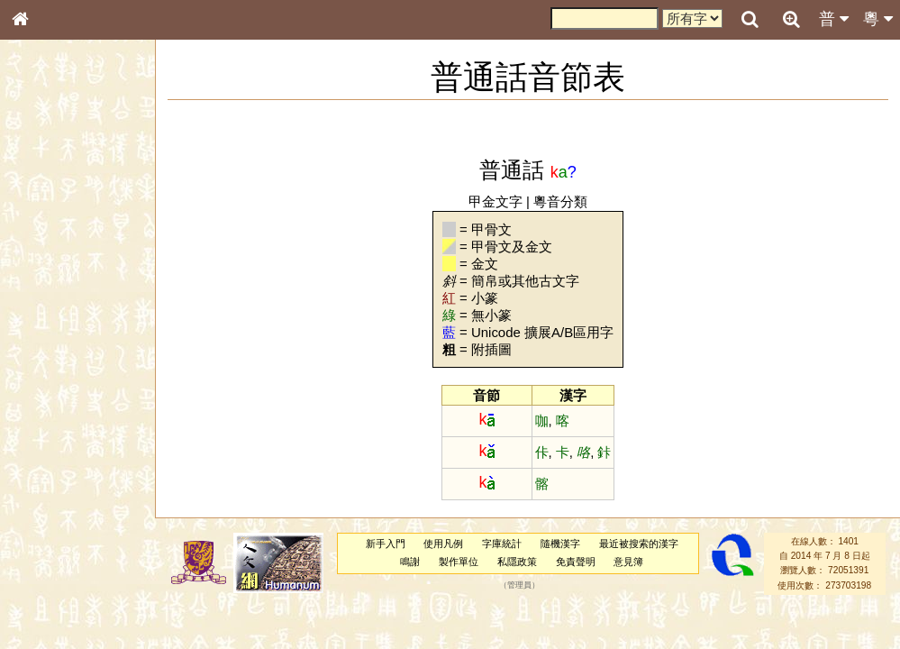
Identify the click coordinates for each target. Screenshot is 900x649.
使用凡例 (443, 543)
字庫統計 (502, 543)
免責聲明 (575, 561)
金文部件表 (50, 294)
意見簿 (628, 561)
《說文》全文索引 (66, 566)
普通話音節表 (55, 500)
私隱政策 (517, 561)
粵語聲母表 (50, 376)
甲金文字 (495, 201)
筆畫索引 (44, 258)
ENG (79, 199)
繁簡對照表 (50, 617)
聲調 (85, 483)
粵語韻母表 (50, 394)
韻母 (61, 483)
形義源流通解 (55, 311)
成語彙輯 (44, 600)
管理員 (519, 585)
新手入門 (385, 543)
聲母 (36, 483)
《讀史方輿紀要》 (66, 583)
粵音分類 (560, 201)
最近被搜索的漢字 (638, 543)
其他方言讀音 (55, 517)
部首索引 (44, 241)
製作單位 (458, 561)
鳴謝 (410, 561)
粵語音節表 (50, 358)
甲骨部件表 (50, 276)
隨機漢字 (560, 543)
